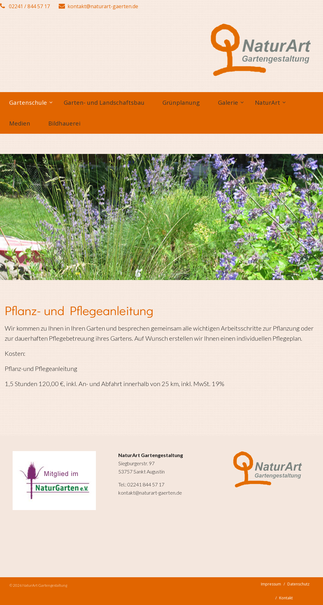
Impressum (271, 584)
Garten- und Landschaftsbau (104, 102)
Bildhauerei (64, 123)
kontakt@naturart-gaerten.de (98, 6)
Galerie (228, 102)
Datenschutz (298, 584)
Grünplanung (181, 102)
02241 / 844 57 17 (25, 6)
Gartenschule (28, 102)
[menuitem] (27, 102)
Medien (19, 123)
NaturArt (267, 102)
